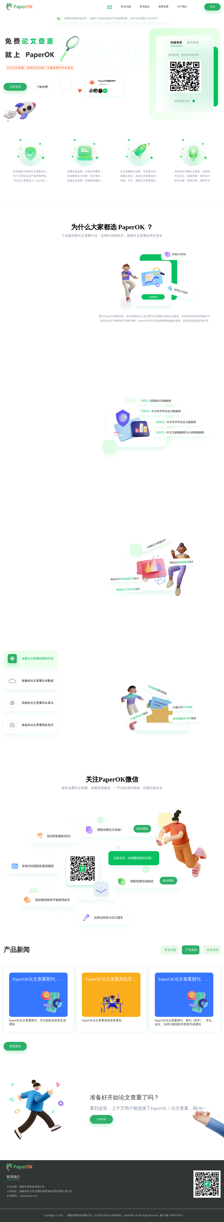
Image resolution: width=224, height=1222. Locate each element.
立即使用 (15, 86)
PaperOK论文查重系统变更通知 (102, 1020)
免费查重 (163, 6)
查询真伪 (145, 6)
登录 (212, 6)
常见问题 (126, 6)
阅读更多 (15, 1046)
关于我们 (182, 6)
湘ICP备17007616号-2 (171, 1215)
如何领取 (142, 828)
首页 (109, 6)
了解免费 (42, 86)
